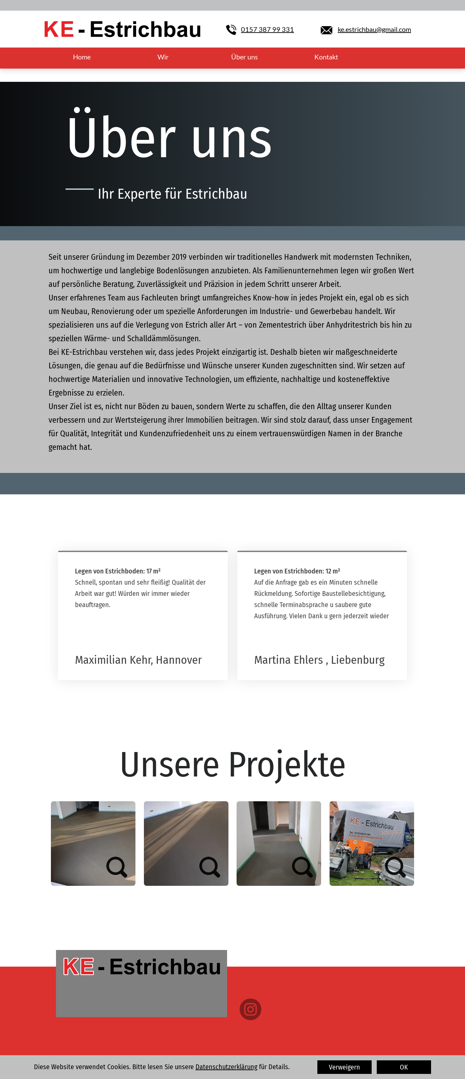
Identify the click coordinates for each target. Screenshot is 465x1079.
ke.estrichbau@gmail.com (374, 29)
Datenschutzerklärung (226, 1067)
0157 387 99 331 (267, 29)
